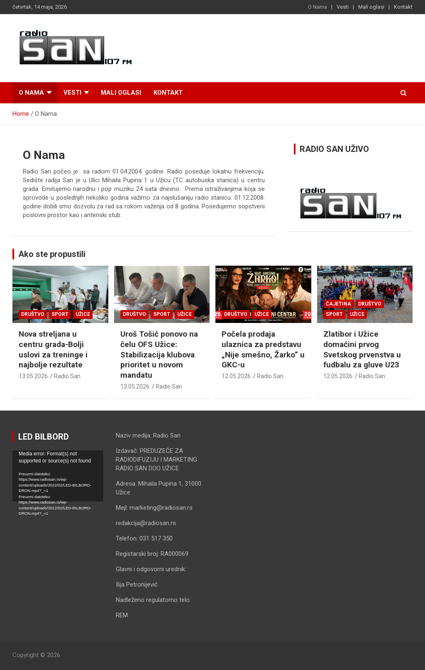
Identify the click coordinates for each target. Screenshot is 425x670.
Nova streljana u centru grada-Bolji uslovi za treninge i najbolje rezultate (53, 349)
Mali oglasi (371, 7)
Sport (59, 314)
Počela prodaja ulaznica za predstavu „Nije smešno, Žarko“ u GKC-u (263, 349)
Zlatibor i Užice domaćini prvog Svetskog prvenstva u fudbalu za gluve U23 (362, 349)
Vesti (343, 7)
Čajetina (338, 304)
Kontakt (403, 7)
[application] (57, 475)
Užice (83, 314)
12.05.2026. (237, 376)
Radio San (67, 376)
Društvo (32, 314)
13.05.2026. (34, 376)
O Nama (317, 7)
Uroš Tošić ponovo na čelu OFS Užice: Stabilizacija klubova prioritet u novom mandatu (159, 354)
